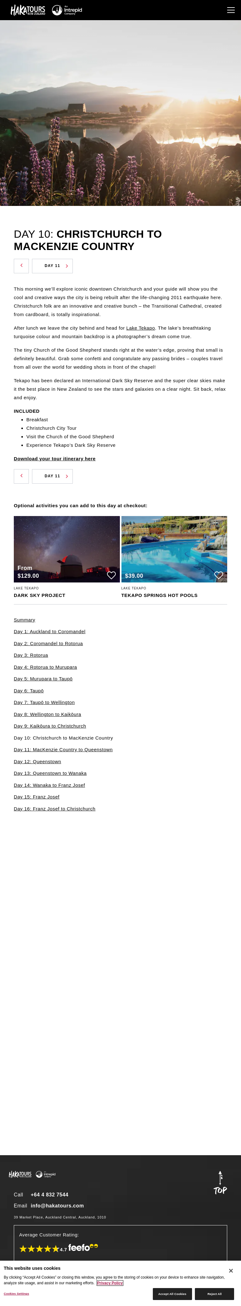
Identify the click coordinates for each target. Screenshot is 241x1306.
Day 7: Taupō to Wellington (44, 702)
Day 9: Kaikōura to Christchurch (50, 726)
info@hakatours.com (57, 1205)
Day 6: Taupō (29, 690)
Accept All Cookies (172, 1294)
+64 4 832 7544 (49, 1194)
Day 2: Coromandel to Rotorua (48, 643)
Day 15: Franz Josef (37, 796)
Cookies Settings (16, 1293)
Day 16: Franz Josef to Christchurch (54, 808)
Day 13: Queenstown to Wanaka (50, 773)
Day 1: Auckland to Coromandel (49, 631)
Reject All (214, 1294)
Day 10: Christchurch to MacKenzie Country (63, 738)
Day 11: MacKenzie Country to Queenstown (63, 749)
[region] (120, 1283)
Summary (24, 619)
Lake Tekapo (140, 328)
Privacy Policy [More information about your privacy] (110, 1283)
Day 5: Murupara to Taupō (43, 678)
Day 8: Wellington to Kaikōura (47, 714)
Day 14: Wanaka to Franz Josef (49, 785)
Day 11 (56, 266)
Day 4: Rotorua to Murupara (45, 667)
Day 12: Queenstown (37, 761)
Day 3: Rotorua (31, 655)
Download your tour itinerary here (55, 458)
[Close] (231, 1271)
